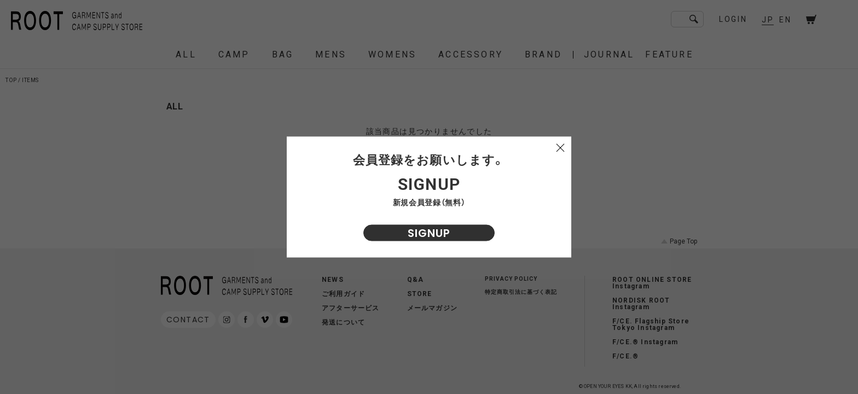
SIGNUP (429, 233)
